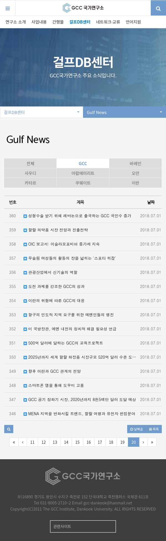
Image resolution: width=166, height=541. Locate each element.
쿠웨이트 (82, 183)
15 (77, 442)
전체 (30, 163)
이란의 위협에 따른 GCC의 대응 (54, 300)
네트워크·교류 (108, 22)
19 (122, 442)
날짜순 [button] (136, 429)
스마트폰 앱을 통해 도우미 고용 (54, 385)
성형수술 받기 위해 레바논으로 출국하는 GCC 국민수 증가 (77, 215)
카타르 (30, 183)
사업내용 (39, 22)
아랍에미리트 (83, 173)
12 (43, 442)
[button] (8, 429)
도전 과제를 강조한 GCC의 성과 (54, 286)
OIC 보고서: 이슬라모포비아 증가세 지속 (62, 244)
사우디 (30, 173)
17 (100, 442)
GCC (83, 163)
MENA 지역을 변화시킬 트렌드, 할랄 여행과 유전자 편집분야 (79, 413)
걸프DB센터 (79, 22)
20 (134, 442)
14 (66, 442)
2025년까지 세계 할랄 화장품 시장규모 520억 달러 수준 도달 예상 (82, 357)
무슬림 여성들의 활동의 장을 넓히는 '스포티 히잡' (70, 258)
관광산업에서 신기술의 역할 (50, 272)
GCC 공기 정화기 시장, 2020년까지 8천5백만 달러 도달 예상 (80, 399)
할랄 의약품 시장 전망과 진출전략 (56, 230)
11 (32, 442)
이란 (136, 183)
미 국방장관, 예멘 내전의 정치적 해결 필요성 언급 (70, 328)
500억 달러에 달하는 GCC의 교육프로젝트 (63, 343)
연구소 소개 (16, 22)
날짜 (150, 202)
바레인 (135, 163)
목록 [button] (154, 429)
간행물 (58, 22)
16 (89, 442)
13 (55, 442)
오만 (136, 173)
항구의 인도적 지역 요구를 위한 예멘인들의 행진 (69, 314)
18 (111, 442)
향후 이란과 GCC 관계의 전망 (52, 371)
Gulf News (124, 112)
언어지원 (133, 22)
